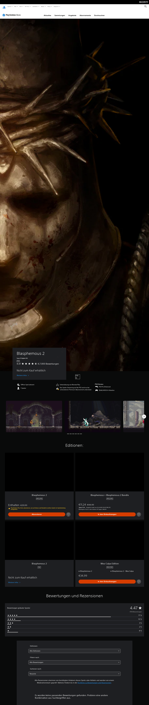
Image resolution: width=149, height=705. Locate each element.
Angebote (72, 13)
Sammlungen (60, 13)
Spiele (9, 6)
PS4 (21, 6)
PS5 (15, 6)
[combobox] (74, 649)
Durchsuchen (99, 13)
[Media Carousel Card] (34, 414)
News (42, 6)
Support (56, 6)
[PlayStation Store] (12, 13)
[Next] (144, 414)
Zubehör (35, 6)
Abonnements (85, 13)
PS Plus (27, 6)
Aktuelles (47, 13)
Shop (48, 6)
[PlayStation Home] (4, 6)
